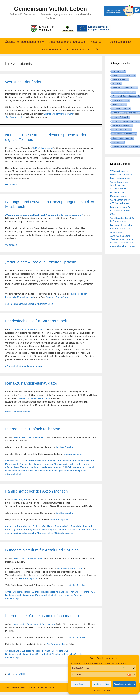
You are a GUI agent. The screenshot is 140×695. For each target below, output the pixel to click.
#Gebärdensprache (76, 470)
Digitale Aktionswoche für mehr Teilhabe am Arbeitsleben (121, 228)
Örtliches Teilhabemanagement (26, 42)
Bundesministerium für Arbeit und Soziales (42, 550)
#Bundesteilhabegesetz (68, 460)
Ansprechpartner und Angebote (67, 41)
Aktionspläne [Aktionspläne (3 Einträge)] (119, 71)
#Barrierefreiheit (45, 304)
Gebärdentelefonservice (70, 568)
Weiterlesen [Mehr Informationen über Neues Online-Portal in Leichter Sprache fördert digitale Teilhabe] (11, 184)
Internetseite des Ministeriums (27, 558)
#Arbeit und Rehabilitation (18, 411)
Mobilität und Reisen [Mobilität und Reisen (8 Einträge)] (121, 130)
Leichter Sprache (64, 447)
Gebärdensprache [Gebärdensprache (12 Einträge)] (121, 109)
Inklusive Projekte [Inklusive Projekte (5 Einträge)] (120, 117)
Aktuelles (99, 42)
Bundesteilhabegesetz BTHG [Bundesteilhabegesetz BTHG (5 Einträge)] (125, 88)
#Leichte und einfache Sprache (20, 304)
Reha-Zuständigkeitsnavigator (31, 383)
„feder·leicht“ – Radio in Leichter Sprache (40, 262)
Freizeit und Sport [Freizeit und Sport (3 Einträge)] (121, 100)
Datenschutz (98, 690)
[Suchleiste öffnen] (97, 50)
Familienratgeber (19, 499)
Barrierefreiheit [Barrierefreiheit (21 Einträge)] (120, 79)
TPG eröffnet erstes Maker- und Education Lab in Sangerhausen (121, 174)
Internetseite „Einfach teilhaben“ (32, 429)
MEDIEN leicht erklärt (42, 148)
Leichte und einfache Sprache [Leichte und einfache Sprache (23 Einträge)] (126, 121)
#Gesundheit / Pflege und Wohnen (22, 467)
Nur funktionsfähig (101, 684)
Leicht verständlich (124, 42)
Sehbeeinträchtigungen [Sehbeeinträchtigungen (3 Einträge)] (123, 138)
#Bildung (51, 460)
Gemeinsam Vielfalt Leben (50, 8)
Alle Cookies (80, 684)
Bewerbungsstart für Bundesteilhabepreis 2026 (120, 210)
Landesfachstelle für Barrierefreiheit (36, 321)
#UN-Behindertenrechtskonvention (79, 467)
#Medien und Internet (32, 366)
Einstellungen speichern (124, 684)
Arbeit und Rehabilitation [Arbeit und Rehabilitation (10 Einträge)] (124, 75)
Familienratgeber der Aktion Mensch (36, 491)
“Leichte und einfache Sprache (58, 114)
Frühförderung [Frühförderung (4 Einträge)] (119, 104)
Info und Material (80, 50)
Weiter (23, 674)
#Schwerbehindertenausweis (19, 470)
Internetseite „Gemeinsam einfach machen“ (42, 616)
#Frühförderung (81, 464)
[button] (136, 10)
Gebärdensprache (73, 454)
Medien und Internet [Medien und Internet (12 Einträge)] (122, 125)
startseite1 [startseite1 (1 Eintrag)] (118, 142)
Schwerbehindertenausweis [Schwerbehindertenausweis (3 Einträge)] (124, 134)
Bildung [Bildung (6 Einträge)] (117, 84)
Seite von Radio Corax (57, 297)
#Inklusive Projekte (54, 651)
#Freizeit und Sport (63, 464)
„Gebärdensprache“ (14, 117)
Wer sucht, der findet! (23, 82)
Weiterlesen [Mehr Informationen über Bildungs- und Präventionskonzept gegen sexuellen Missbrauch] (11, 245)
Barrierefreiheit (53, 50)
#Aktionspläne (12, 460)
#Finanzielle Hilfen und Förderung (36, 464)
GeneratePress (50, 687)
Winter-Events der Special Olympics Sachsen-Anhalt (119, 185)
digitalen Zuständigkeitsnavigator (34, 398)
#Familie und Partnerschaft (55, 526)
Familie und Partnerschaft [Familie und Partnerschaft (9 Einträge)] (124, 92)
